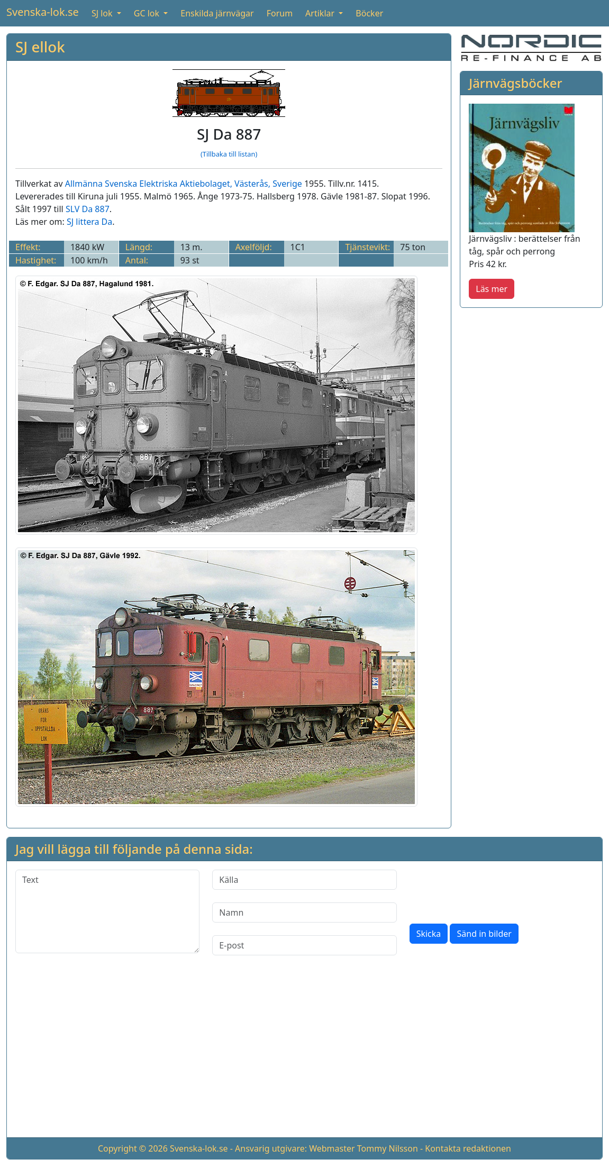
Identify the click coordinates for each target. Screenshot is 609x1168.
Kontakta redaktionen (468, 1148)
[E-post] (304, 945)
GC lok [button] (147, 13)
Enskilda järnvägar (216, 13)
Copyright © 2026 (133, 1148)
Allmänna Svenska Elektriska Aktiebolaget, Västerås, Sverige (183, 183)
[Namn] (304, 912)
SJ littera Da (89, 221)
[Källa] (304, 880)
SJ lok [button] (103, 13)
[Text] (107, 911)
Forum (280, 13)
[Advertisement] (304, 1055)
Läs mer (491, 289)
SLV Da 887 (88, 209)
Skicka (428, 933)
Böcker (369, 13)
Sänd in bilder (484, 933)
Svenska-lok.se (42, 12)
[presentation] (490, 890)
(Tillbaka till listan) (229, 154)
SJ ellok (40, 46)
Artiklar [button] (321, 13)
